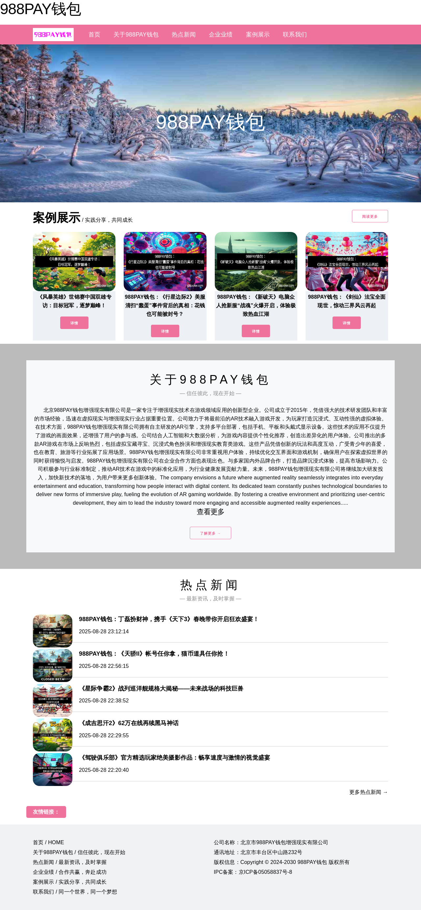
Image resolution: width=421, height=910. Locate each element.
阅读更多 (370, 216)
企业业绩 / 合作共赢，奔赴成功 (70, 872)
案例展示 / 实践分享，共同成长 (70, 882)
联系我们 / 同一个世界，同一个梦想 (75, 892)
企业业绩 (221, 34)
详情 (74, 323)
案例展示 (258, 34)
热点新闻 (184, 34)
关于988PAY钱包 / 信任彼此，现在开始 (79, 852)
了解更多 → (210, 533)
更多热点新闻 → (368, 792)
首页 (94, 34)
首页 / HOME (48, 842)
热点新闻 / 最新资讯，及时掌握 (70, 862)
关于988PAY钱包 (136, 34)
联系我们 (295, 34)
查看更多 (211, 512)
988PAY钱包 (40, 8)
